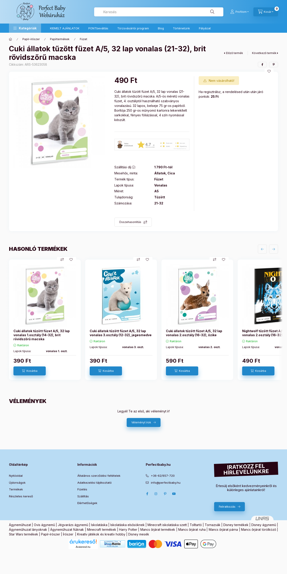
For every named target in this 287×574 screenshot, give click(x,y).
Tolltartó (196, 525)
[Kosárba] (29, 370)
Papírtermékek (60, 39)
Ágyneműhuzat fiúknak (67, 529)
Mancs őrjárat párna (223, 529)
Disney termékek (235, 525)
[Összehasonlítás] (62, 259)
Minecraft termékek (101, 529)
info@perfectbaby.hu (165, 482)
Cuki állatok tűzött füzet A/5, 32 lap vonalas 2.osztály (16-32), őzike (194, 333)
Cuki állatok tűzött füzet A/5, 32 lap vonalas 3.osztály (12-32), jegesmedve (121, 333)
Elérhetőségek (87, 503)
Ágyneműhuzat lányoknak (28, 529)
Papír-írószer (31, 39)
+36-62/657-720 (163, 475)
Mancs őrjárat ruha (192, 529)
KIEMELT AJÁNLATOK (64, 28)
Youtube (174, 493)
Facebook (147, 493)
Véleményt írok (141, 422)
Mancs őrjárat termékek (157, 529)
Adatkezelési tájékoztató (94, 482)
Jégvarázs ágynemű (73, 525)
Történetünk (181, 28)
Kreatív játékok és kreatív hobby (101, 534)
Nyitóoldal (16, 475)
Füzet (83, 39)
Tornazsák (212, 525)
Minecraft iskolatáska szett (167, 525)
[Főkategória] (10, 39)
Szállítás (83, 496)
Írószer (68, 534)
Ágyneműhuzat (20, 525)
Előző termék (234, 53)
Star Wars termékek (23, 534)
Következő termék (264, 53)
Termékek (16, 489)
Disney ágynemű (263, 525)
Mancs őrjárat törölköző (258, 529)
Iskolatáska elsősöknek (127, 525)
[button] (25, 28)
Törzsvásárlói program (133, 28)
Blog (161, 28)
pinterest (165, 493)
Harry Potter (128, 529)
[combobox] (158, 11)
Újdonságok (17, 482)
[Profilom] (239, 11)
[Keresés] (212, 12)
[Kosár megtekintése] (265, 11)
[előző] (262, 249)
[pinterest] (273, 64)
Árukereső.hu (83, 547)
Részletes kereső (21, 496)
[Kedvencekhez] (269, 71)
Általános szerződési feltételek (98, 475)
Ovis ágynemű (44, 525)
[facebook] (262, 64)
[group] (143, 319)
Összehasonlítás (130, 222)
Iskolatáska (99, 525)
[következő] (273, 249)
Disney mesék (138, 534)
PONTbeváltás (98, 28)
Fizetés (82, 489)
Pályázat (205, 28)
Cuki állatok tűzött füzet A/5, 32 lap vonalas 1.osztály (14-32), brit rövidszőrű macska (41, 335)
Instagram (156, 493)
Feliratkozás (227, 506)
